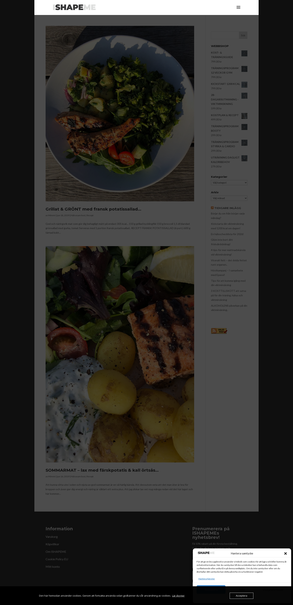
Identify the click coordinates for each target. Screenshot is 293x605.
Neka (242, 589)
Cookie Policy (235, 598)
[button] (285, 553)
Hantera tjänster (206, 578)
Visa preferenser (273, 589)
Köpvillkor (249, 598)
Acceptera (211, 589)
